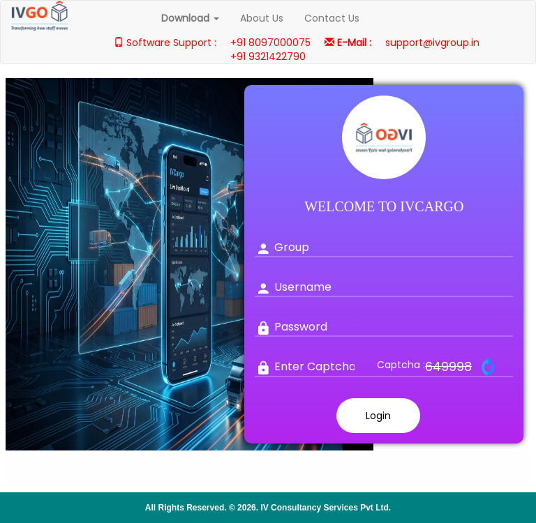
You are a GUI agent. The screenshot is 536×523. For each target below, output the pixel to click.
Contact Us (331, 18)
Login (378, 416)
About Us (261, 18)
